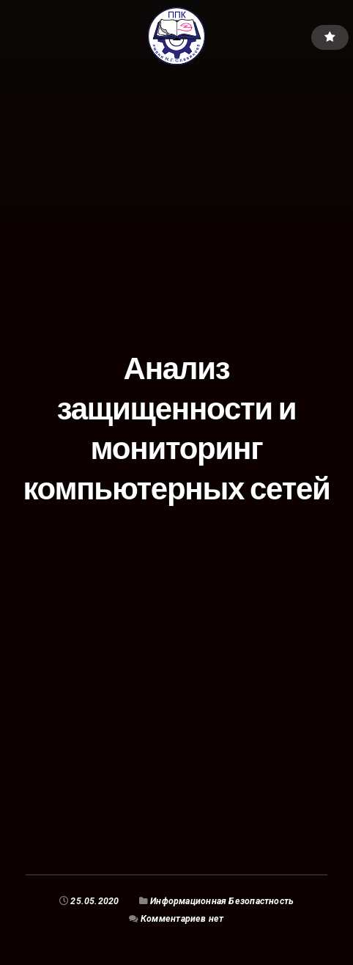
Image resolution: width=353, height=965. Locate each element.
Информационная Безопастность (222, 900)
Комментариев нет (182, 918)
